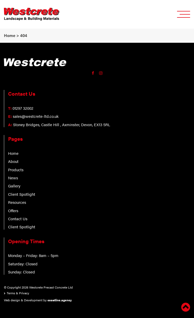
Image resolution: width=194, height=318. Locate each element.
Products (15, 169)
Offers (13, 210)
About (13, 161)
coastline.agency (59, 300)
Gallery (14, 185)
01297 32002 (23, 108)
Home (13, 153)
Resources (17, 202)
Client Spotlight (21, 194)
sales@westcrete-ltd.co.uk (36, 116)
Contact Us (17, 218)
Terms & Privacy (18, 293)
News (13, 177)
